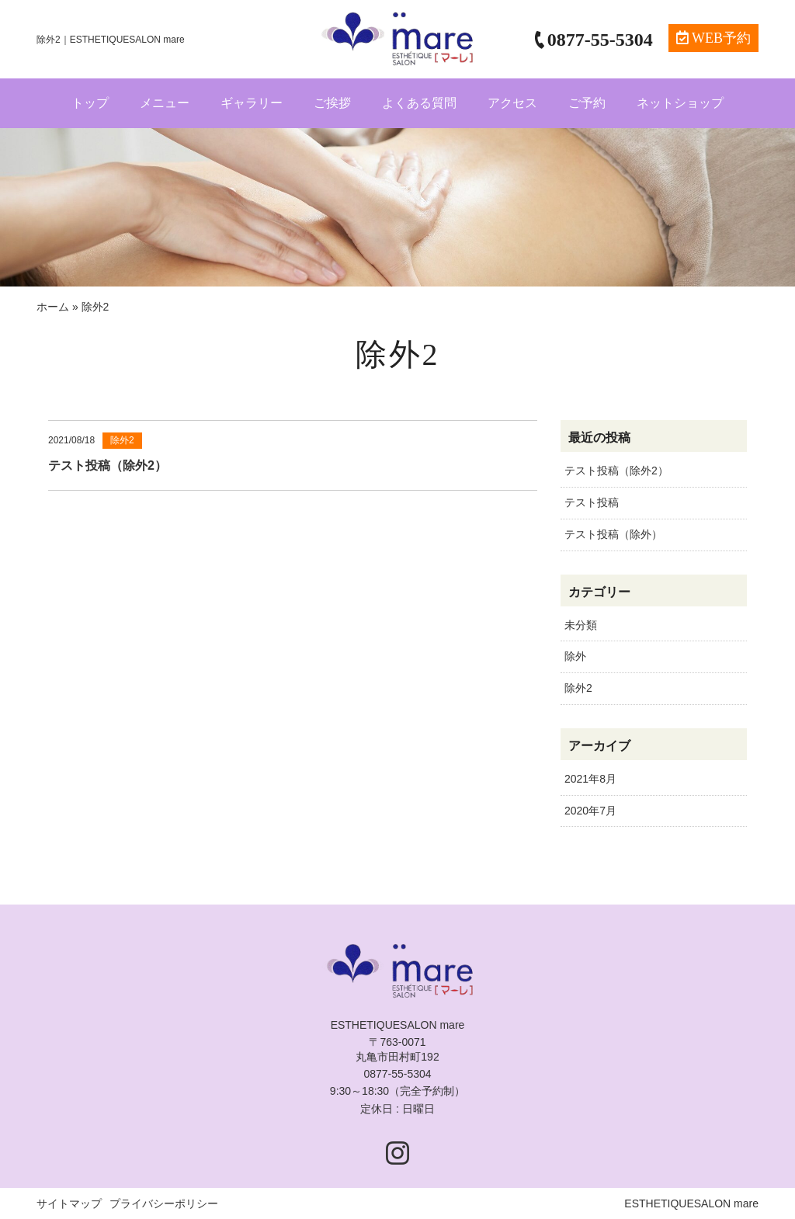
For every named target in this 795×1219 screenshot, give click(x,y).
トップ (90, 102)
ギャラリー (251, 102)
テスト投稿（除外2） (616, 470)
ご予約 (587, 102)
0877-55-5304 (397, 1074)
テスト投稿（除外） (613, 534)
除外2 (578, 688)
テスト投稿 (591, 502)
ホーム (52, 306)
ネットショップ (680, 102)
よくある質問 (419, 102)
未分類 (580, 625)
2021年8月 (590, 779)
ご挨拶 (332, 102)
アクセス (512, 102)
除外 (575, 656)
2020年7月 (590, 810)
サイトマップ (69, 1203)
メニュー (164, 102)
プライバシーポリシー (163, 1203)
